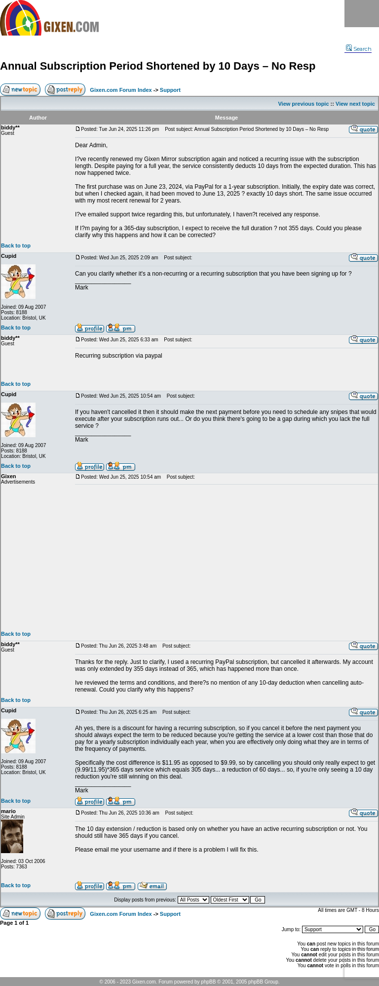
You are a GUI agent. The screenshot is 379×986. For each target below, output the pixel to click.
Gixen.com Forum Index (121, 90)
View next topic (355, 104)
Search (359, 48)
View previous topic (303, 104)
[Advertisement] (226, 558)
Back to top (16, 245)
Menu (361, 13)
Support (170, 90)
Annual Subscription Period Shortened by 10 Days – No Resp (157, 66)
